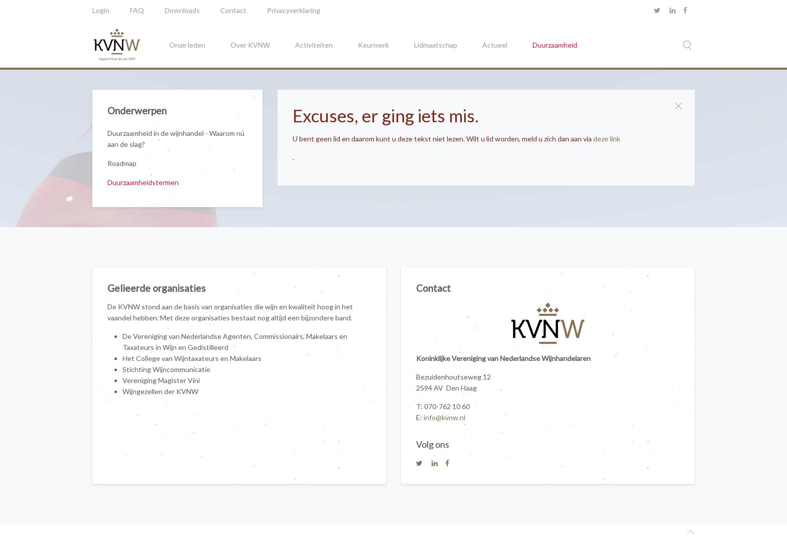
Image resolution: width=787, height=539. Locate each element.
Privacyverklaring (293, 10)
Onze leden (187, 45)
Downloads (182, 10)
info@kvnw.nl (444, 417)
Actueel (494, 45)
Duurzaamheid (555, 45)
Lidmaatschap (435, 45)
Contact (233, 10)
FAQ (137, 10)
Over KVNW (250, 45)
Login (100, 10)
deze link (606, 138)
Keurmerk (373, 45)
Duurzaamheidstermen (143, 182)
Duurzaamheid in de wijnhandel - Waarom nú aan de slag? (175, 138)
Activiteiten (314, 45)
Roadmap (122, 163)
